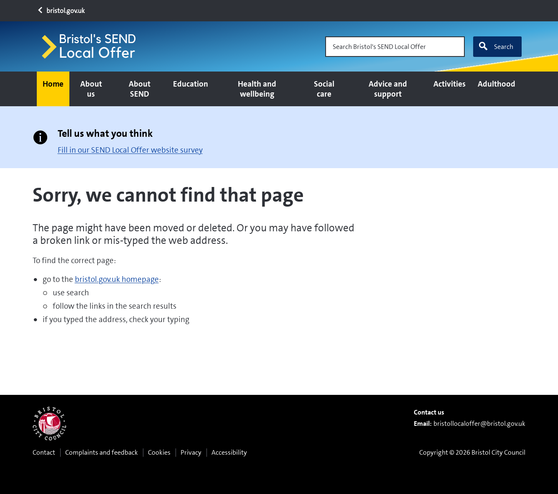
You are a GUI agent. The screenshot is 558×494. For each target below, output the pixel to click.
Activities (449, 84)
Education (190, 84)
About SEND (139, 89)
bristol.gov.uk (61, 10)
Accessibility (229, 452)
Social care (324, 89)
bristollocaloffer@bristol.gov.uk (479, 423)
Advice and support (388, 89)
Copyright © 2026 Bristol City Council (472, 452)
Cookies (159, 452)
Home (53, 84)
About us (91, 89)
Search (495, 46)
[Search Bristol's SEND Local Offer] (395, 46)
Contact (44, 452)
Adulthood (496, 84)
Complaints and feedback (101, 452)
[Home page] (92, 46)
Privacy (191, 452)
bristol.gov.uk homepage (117, 279)
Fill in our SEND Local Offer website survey (130, 150)
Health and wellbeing (257, 89)
